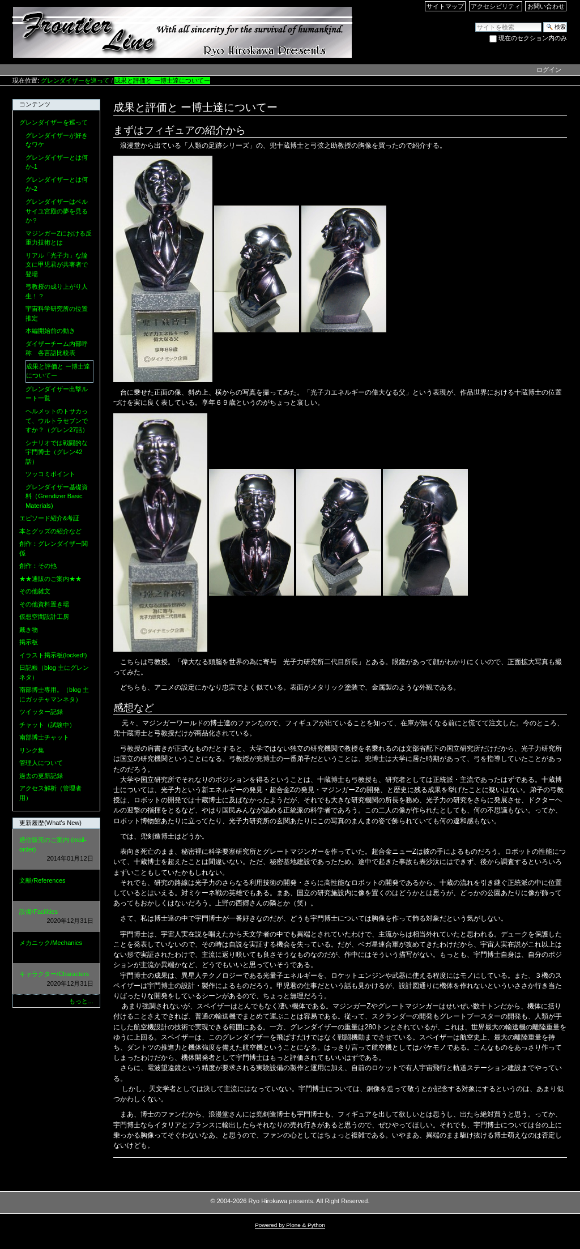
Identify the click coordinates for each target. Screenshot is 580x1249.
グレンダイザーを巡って (75, 80)
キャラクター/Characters (56, 979)
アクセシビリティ (496, 6)
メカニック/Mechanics (56, 948)
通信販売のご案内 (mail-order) (56, 849)
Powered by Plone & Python (290, 1225)
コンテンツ (34, 104)
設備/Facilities (56, 917)
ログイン (548, 69)
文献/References (56, 886)
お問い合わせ (546, 6)
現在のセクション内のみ (532, 38)
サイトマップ (445, 6)
